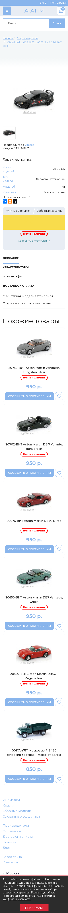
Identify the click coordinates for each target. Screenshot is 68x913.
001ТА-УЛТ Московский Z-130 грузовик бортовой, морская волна (34, 753)
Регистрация (58, 2)
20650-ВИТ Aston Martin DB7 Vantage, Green (34, 600)
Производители (16, 825)
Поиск (57, 23)
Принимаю (34, 907)
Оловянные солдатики (21, 816)
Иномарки (11, 800)
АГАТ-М (34, 11)
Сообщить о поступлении (34, 240)
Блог (6, 847)
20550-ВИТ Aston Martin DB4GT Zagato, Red (34, 676)
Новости (10, 842)
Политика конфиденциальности (29, 897)
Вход (43, 2)
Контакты (10, 862)
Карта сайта (12, 857)
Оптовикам (12, 831)
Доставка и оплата (18, 836)
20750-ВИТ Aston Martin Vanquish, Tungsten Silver (34, 370)
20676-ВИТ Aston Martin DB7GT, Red (34, 521)
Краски (9, 805)
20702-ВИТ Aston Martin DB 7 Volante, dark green (34, 447)
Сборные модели (17, 811)
